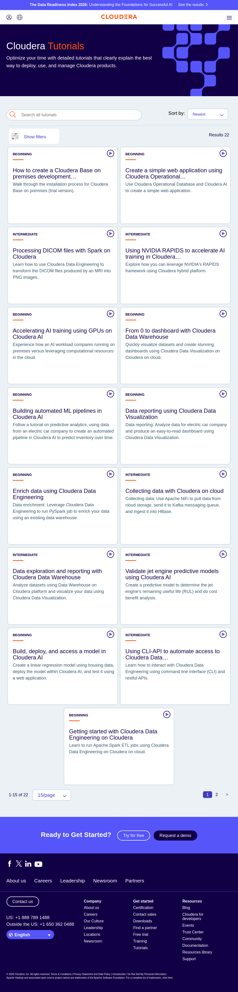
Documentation (195, 945)
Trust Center (192, 932)
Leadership (72, 880)
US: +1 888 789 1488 (28, 917)
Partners (134, 880)
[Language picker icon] (20, 18)
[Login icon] (9, 18)
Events (188, 925)
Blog (186, 908)
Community (192, 939)
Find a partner (145, 928)
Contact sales (144, 914)
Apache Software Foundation (109, 977)
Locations (92, 934)
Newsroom (105, 880)
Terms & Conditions (61, 974)
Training (140, 941)
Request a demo (175, 835)
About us (16, 880)
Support (189, 959)
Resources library (197, 952)
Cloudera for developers (192, 916)
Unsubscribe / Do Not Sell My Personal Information (139, 974)
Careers (43, 880)
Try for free (133, 835)
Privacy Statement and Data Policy (91, 974)
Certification (143, 908)
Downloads (142, 921)
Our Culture (94, 921)
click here (167, 977)
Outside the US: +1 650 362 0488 (40, 924)
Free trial (140, 934)
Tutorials (140, 948)
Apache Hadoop (15, 977)
